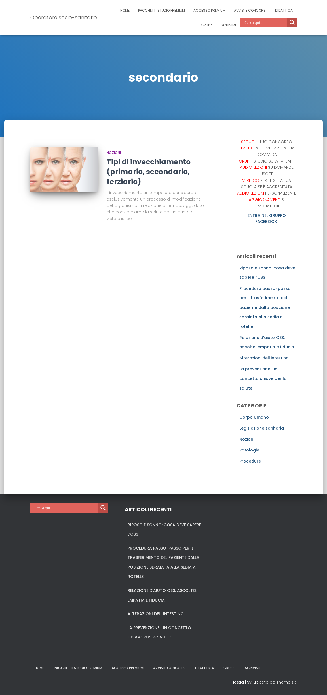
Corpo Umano (254, 417)
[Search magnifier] (292, 22)
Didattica (284, 10)
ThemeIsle (287, 682)
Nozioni (114, 152)
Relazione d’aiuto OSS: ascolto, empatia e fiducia (162, 595)
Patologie (249, 450)
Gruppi (206, 25)
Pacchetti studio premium (161, 10)
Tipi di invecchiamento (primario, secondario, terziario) (149, 172)
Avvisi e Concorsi (250, 10)
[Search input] (265, 22)
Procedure (250, 461)
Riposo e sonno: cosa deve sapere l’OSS (164, 529)
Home (125, 10)
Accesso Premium (209, 10)
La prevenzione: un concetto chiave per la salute (263, 378)
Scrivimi (228, 25)
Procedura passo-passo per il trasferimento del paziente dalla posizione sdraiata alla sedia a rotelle (265, 307)
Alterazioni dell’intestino (264, 358)
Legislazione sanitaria (261, 428)
